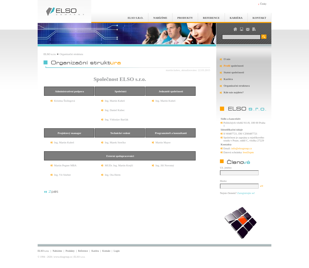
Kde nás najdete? (234, 92)
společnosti (234, 65)
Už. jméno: (226, 167)
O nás (227, 58)
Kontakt (259, 17)
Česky (263, 3)
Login (117, 250)
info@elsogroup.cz (241, 148)
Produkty (185, 17)
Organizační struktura (237, 85)
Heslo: (223, 180)
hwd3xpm (248, 152)
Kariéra (236, 17)
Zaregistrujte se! (246, 192)
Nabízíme (160, 17)
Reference (211, 17)
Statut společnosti (234, 72)
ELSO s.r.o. (135, 17)
